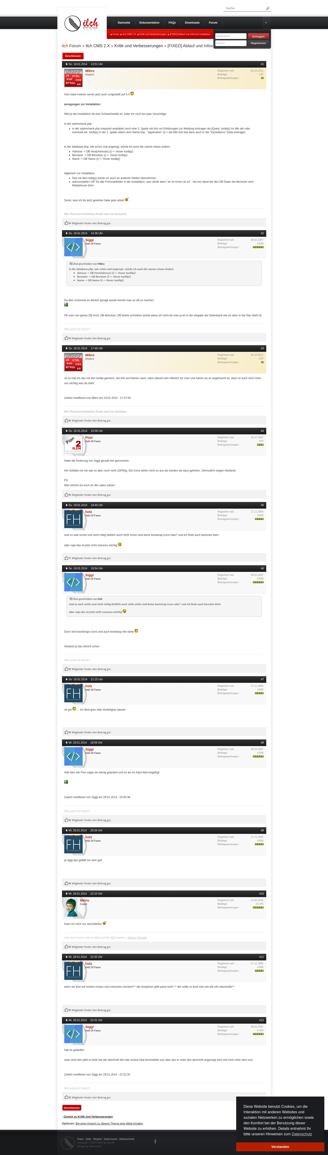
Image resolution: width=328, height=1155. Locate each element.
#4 (262, 431)
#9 (262, 830)
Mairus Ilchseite (137, 937)
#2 (262, 233)
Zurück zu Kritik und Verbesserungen (88, 1116)
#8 (262, 742)
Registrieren (258, 43)
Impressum (111, 1139)
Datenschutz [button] (302, 1134)
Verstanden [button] (280, 1147)
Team (80, 1139)
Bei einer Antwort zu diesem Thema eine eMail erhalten (109, 1123)
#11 (261, 957)
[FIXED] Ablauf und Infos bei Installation (190, 34)
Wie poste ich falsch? (77, 329)
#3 (262, 348)
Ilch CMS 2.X (129, 34)
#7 (262, 679)
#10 (261, 893)
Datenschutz (126, 1139)
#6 (262, 568)
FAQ (113, 937)
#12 (261, 1020)
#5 (262, 505)
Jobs (88, 1139)
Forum (116, 34)
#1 (262, 64)
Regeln (97, 1139)
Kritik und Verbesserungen (153, 34)
